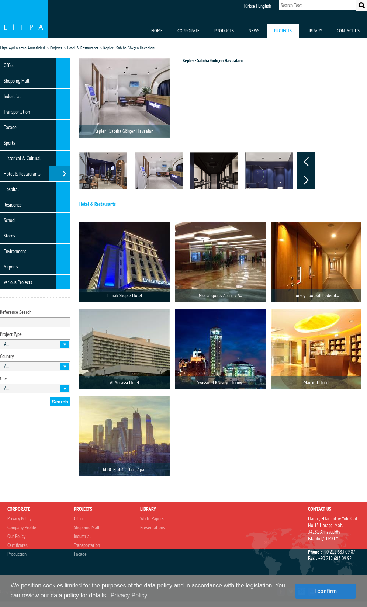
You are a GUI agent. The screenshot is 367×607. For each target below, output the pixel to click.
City (3, 378)
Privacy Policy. (19, 518)
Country (7, 356)
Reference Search (15, 312)
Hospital (11, 189)
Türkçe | (250, 6)
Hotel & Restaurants (82, 48)
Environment (15, 251)
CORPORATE (188, 30)
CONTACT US (348, 30)
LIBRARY (314, 30)
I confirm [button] (325, 591)
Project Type (11, 334)
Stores (9, 235)
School (9, 220)
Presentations (152, 527)
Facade (10, 127)
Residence (13, 204)
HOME (157, 30)
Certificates (17, 545)
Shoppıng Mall (16, 80)
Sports (9, 142)
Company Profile (21, 527)
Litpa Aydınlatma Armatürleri (22, 48)
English (264, 6)
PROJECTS (283, 30)
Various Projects (18, 282)
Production (17, 554)
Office (9, 65)
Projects (56, 48)
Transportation (17, 111)
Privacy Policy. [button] (130, 595)
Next (306, 180)
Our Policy (16, 536)
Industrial (12, 96)
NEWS (254, 30)
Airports (11, 266)
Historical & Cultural (22, 158)
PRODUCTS (224, 30)
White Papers (152, 518)
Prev (306, 161)
